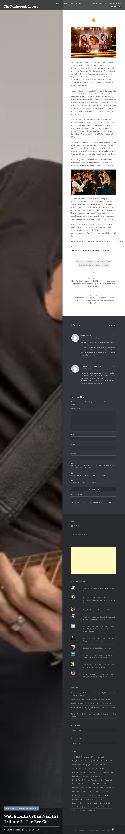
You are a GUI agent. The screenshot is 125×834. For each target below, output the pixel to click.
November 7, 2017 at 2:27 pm (90, 338)
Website (74, 454)
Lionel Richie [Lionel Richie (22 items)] (106, 780)
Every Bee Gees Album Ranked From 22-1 (97, 610)
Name (73, 435)
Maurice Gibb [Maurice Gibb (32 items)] (92, 788)
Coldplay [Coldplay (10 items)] (87, 765)
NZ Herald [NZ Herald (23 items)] (77, 795)
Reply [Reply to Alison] (114, 335)
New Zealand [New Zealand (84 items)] (102, 791)
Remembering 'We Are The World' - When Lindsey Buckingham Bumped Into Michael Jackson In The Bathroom (99, 600)
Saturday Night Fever (86, 265)
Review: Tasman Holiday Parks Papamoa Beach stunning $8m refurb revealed (93, 715)
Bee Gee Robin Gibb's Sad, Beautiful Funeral (97, 648)
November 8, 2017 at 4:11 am (90, 368)
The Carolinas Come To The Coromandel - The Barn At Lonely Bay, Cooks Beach (98, 666)
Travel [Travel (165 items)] (107, 807)
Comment (75, 409)
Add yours (111, 325)
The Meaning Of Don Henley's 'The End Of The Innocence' (98, 589)
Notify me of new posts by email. (84, 483)
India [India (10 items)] (85, 776)
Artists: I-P (20, 808)
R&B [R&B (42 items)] (101, 799)
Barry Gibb (79, 261)
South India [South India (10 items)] (105, 803)
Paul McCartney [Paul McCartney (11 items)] (105, 795)
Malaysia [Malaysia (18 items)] (101, 784)
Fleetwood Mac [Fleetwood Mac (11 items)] (78, 772)
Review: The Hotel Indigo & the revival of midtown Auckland (91, 703)
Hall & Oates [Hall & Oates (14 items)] (107, 772)
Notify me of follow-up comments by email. (89, 475)
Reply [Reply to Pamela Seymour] (114, 366)
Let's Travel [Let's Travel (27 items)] (92, 780)
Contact (102, 830)
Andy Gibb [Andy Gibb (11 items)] (77, 757)
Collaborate (75, 3)
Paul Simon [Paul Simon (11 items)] (77, 799)
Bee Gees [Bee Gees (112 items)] (90, 761)
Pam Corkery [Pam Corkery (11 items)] (90, 795)
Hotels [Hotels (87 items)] (76, 776)
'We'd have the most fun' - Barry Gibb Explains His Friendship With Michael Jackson (99, 618)
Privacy (108, 830)
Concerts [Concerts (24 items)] (76, 768)
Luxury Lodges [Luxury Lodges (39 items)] (88, 784)
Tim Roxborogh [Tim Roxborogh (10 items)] (93, 807)
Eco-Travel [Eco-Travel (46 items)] (89, 768)
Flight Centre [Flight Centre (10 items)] (94, 772)
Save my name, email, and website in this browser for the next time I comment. (92, 467)
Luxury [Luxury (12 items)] (76, 784)
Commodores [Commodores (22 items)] (100, 765)
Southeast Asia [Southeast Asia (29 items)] (91, 803)
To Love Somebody (102, 265)
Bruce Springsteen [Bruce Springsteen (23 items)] (104, 761)
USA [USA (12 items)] (82, 810)
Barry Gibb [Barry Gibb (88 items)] (77, 761)
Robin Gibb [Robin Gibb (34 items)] (77, 803)
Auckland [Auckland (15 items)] (88, 757)
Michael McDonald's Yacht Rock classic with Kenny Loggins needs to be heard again (99, 640)
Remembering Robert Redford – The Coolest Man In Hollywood (92, 699)
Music (94, 3)
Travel (86, 3)
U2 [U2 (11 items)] (74, 810)
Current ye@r (77, 495)
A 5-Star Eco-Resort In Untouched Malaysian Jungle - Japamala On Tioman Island (97, 656)
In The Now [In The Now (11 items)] (96, 776)
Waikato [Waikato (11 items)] (92, 810)
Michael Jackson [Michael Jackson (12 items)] (107, 788)
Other (113, 7)
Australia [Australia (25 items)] (100, 757)
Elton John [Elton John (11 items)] (101, 768)
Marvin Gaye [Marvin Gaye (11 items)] (78, 788)
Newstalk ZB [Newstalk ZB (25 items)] (88, 791)
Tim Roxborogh (79, 534)
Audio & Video (115, 3)
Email (74, 444)
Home (56, 3)
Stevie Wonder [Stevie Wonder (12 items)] (78, 807)
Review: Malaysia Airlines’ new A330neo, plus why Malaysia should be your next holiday (93, 694)
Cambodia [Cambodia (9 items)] (76, 765)
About (64, 3)
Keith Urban (99, 261)
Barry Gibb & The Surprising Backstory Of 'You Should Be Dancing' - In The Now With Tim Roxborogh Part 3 (98, 629)
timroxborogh (17, 830)
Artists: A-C (10, 808)
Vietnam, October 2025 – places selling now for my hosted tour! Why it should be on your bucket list (93, 709)
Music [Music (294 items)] (76, 791)
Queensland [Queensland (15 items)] (90, 799)
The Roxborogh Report (21, 6)
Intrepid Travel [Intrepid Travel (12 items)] (78, 780)
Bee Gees (102, 3)
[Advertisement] (93, 560)
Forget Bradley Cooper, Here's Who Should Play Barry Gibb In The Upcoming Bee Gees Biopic (98, 675)
